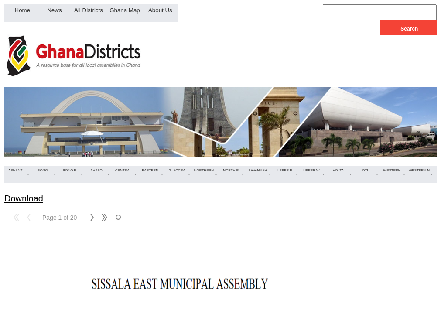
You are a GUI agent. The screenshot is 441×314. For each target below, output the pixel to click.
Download (23, 198)
